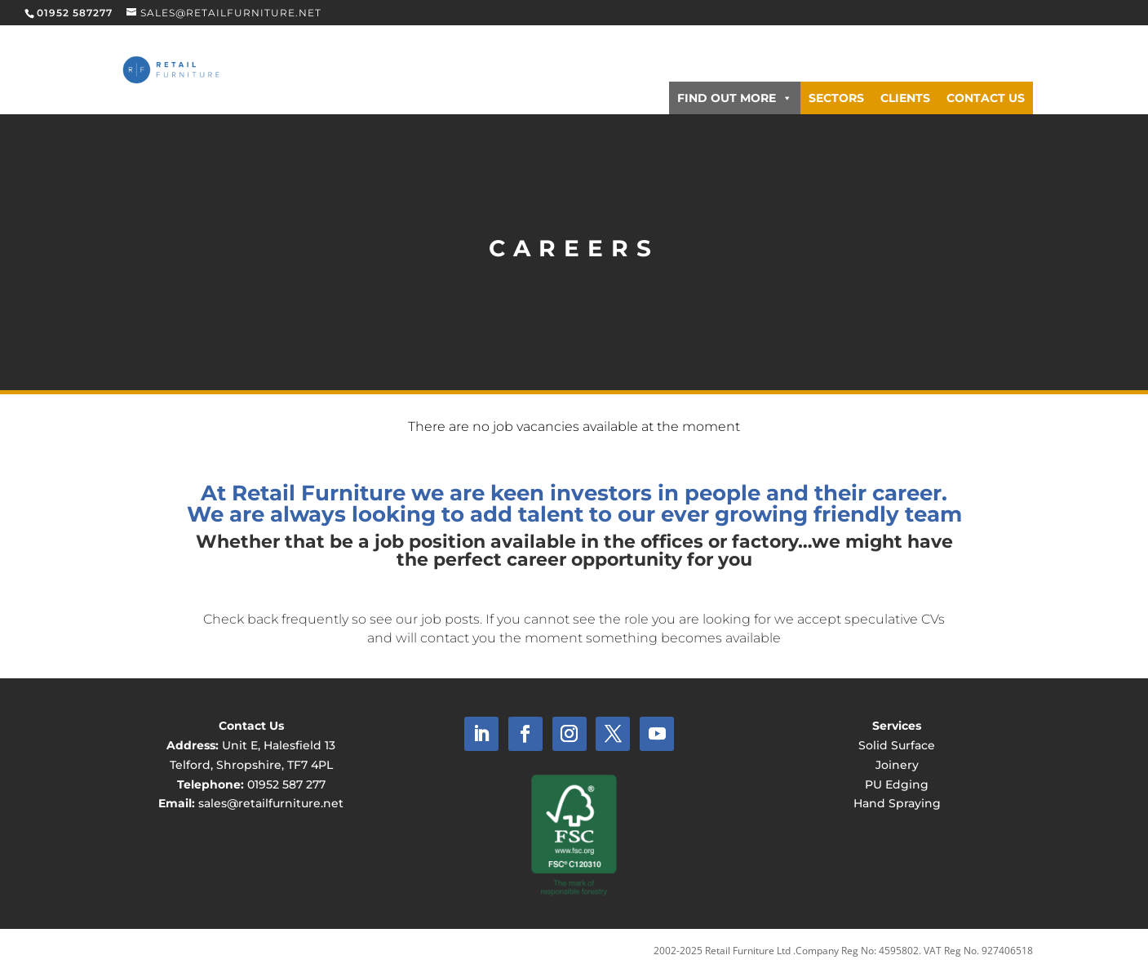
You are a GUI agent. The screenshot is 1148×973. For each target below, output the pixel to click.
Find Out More (734, 98)
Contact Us (985, 98)
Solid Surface (896, 745)
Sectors (836, 98)
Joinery (897, 765)
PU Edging (897, 784)
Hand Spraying (897, 803)
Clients (905, 98)
